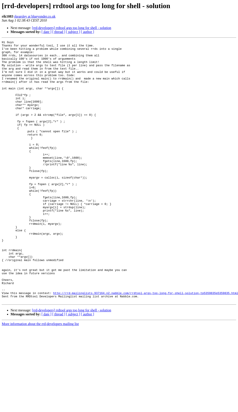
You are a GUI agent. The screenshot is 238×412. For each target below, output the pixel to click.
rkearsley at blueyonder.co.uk (34, 16)
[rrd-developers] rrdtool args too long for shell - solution (71, 28)
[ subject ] (73, 32)
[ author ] (87, 32)
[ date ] (46, 32)
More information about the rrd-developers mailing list (40, 376)
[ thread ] (58, 32)
